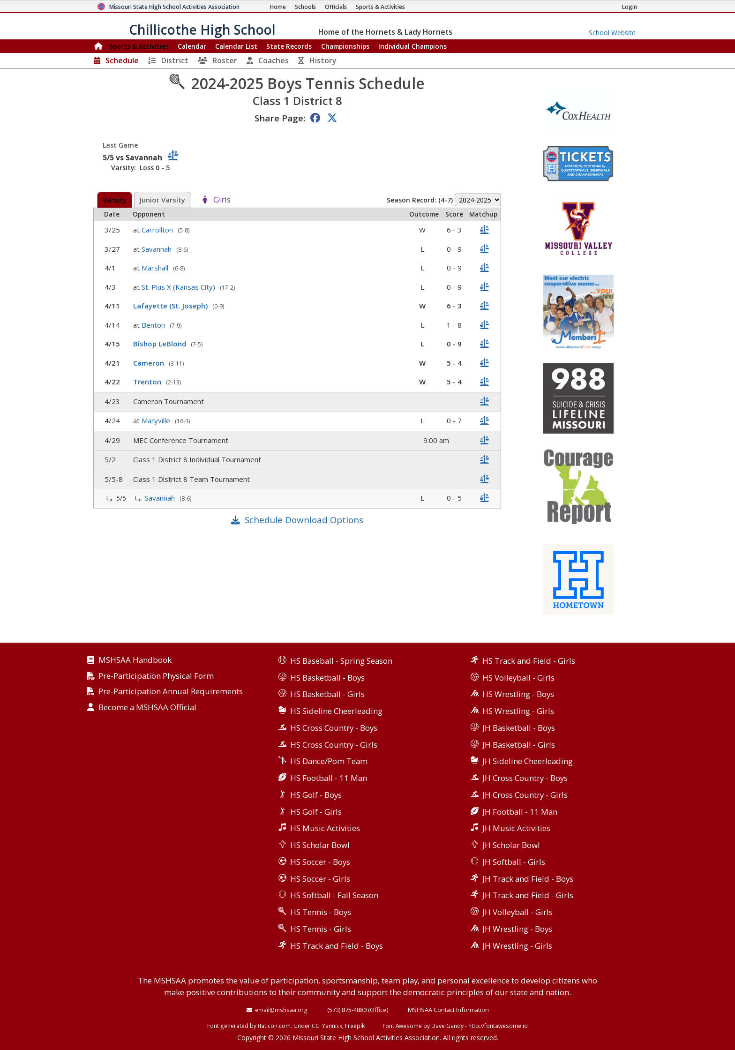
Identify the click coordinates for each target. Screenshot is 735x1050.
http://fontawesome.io (498, 1025)
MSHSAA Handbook (135, 660)
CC (315, 1025)
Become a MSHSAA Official (147, 707)
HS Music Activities (325, 828)
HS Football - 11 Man (328, 777)
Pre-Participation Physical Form (156, 676)
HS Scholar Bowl (320, 845)
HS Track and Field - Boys (336, 945)
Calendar (192, 46)
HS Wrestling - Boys (518, 694)
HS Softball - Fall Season (334, 895)
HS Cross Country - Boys (333, 727)
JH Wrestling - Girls (517, 945)
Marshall (156, 267)
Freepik (355, 1025)
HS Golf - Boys (316, 794)
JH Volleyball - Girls (517, 912)
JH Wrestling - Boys (517, 928)
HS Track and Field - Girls (528, 660)
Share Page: (280, 118)
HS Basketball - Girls (327, 694)
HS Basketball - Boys (327, 677)
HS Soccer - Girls (320, 878)
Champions (412, 46)
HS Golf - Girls (316, 811)
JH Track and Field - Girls (527, 895)
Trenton (148, 381)
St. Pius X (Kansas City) (179, 287)
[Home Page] (278, 6)
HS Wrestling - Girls (518, 710)
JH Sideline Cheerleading (527, 761)
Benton (154, 325)
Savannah (157, 249)
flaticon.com (274, 1025)
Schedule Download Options (304, 519)
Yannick (332, 1025)
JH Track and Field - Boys (527, 878)
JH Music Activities (516, 828)
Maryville (157, 420)
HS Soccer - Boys (320, 861)
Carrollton (158, 229)
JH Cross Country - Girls (525, 794)
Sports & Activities (139, 46)
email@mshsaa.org (281, 1009)
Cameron (149, 363)
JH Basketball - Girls (518, 744)
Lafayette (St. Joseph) (171, 305)
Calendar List (236, 46)
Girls (222, 199)
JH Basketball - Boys (518, 727)
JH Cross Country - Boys (525, 777)
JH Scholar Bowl (511, 845)
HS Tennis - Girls (320, 928)
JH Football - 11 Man (519, 811)
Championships (345, 46)
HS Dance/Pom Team (329, 761)
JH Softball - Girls (513, 861)
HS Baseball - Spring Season (341, 660)
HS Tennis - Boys (320, 912)
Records (289, 46)
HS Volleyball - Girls (518, 677)
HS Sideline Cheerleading (336, 710)
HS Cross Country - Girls (333, 744)
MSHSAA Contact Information (448, 1009)
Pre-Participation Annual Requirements (170, 691)
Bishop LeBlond (160, 343)
